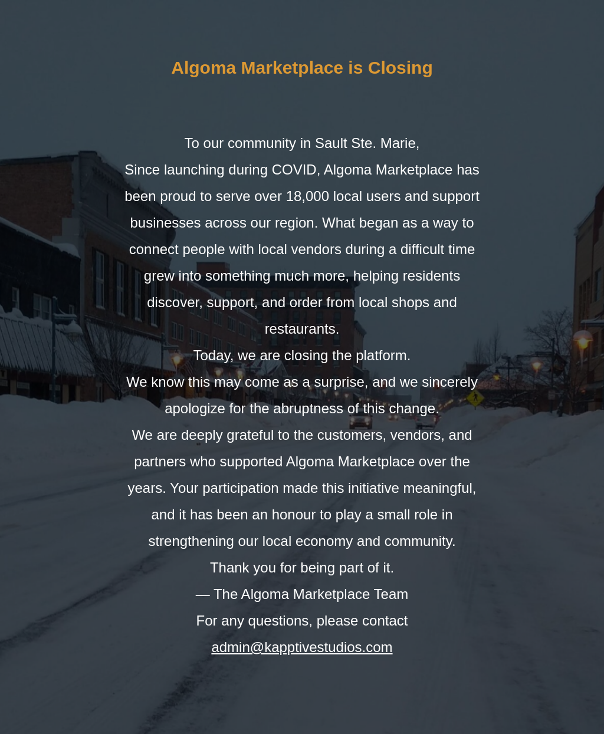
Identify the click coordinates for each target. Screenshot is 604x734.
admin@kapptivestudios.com (301, 647)
